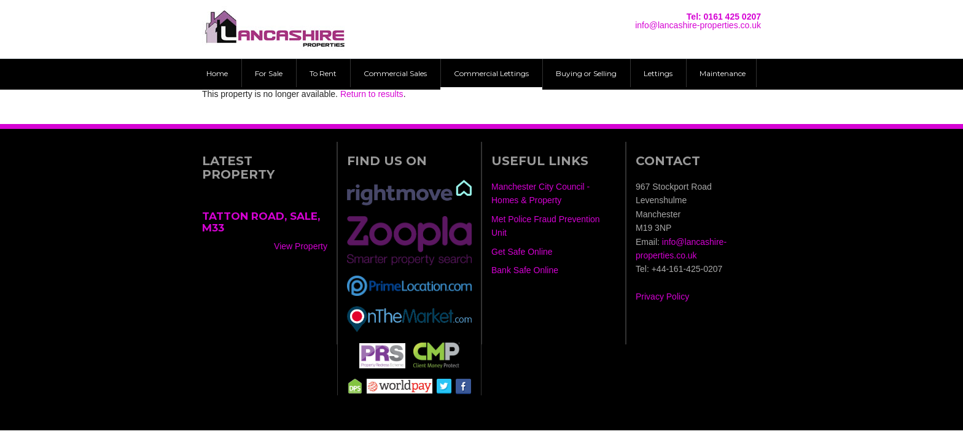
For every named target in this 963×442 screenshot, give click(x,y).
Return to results (372, 94)
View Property (300, 246)
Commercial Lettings (491, 73)
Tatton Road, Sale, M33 (261, 222)
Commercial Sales (395, 73)
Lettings (658, 73)
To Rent (323, 73)
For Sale (269, 73)
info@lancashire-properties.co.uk (698, 25)
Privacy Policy (662, 296)
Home (217, 73)
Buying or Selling (586, 73)
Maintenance (723, 73)
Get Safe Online (522, 252)
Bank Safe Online (524, 270)
